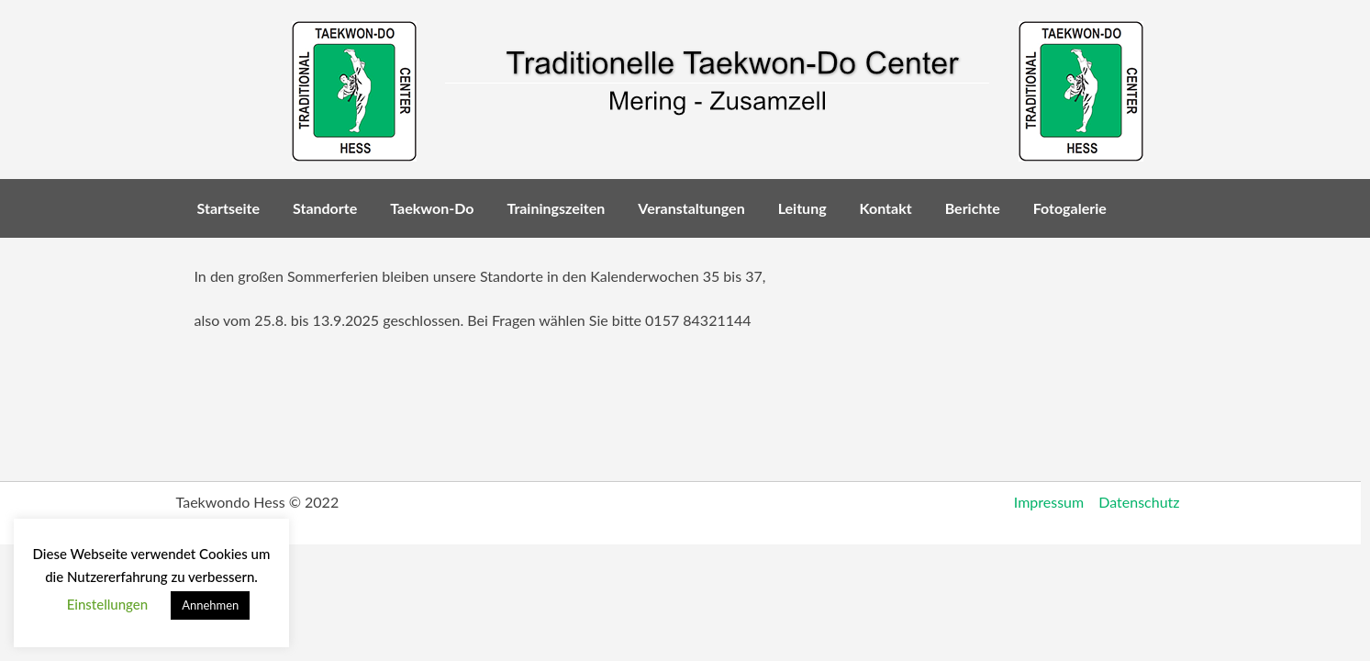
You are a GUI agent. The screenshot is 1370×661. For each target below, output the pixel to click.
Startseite (229, 208)
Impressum (1049, 501)
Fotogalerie (1070, 208)
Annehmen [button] (210, 605)
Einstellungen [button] (108, 604)
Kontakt (886, 208)
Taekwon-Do (431, 208)
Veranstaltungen (691, 208)
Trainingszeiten (556, 208)
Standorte (325, 208)
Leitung (802, 208)
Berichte (972, 208)
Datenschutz (1138, 501)
